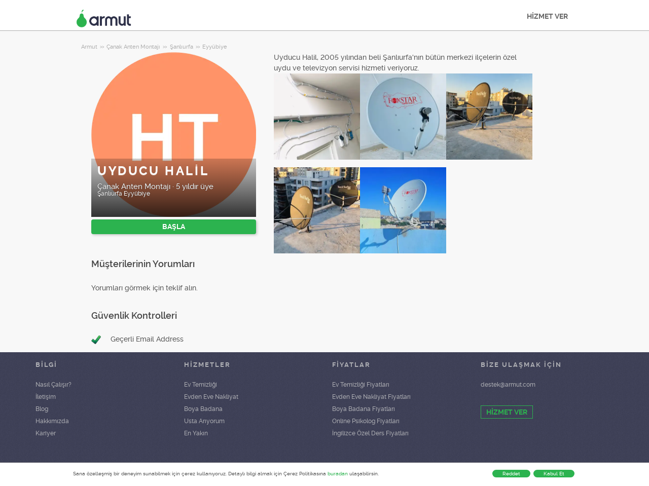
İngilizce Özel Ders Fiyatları (370, 433)
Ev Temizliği (200, 384)
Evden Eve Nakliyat (211, 396)
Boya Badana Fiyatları (363, 409)
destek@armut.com (508, 384)
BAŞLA (173, 226)
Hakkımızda (52, 421)
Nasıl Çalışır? (53, 384)
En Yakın (196, 433)
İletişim (45, 396)
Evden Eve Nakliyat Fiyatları (371, 396)
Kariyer (45, 433)
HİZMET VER (547, 16)
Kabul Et (554, 473)
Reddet (511, 473)
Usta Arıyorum (204, 421)
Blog (41, 409)
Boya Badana (203, 409)
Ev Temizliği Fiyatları (360, 384)
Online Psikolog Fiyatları (366, 421)
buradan (338, 473)
